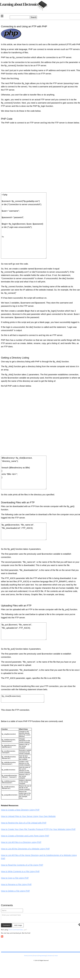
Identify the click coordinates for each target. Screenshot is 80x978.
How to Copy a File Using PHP (15, 878)
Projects (35, 955)
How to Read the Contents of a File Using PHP (22, 865)
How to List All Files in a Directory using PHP (21, 842)
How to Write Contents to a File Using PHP (20, 871)
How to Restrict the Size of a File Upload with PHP (23, 823)
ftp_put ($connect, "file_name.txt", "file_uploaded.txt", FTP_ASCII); (23, 631)
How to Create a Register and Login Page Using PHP (25, 836)
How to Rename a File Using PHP (16, 884)
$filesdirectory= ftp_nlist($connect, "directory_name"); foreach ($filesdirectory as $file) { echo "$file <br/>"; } (23, 472)
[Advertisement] (61, 160)
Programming (42, 955)
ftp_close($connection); (22, 698)
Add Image (18, 925)
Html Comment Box (15, 930)
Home (26, 955)
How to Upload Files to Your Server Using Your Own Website (28, 816)
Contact (56, 955)
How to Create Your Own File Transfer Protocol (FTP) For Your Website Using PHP (38, 829)
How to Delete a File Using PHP (15, 891)
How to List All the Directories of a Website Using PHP (25, 849)
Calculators (50, 955)
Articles (30, 955)
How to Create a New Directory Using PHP (20, 810)
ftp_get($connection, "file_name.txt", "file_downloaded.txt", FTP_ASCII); (23, 531)
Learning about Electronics (19, 4)
